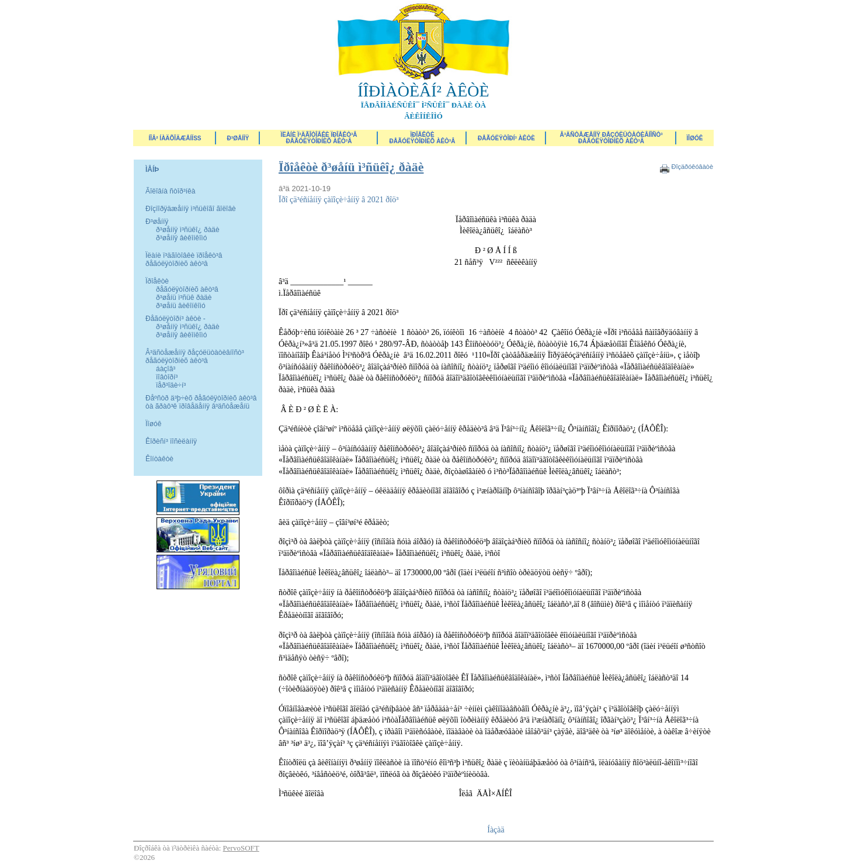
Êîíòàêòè (159, 459)
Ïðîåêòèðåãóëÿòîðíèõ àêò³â (423, 138)
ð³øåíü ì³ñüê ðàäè (183, 297)
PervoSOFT (241, 848)
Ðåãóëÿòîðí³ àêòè (506, 138)
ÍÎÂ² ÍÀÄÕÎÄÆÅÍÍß (174, 138)
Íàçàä (496, 829)
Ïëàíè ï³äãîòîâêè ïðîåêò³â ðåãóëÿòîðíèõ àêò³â (318, 138)
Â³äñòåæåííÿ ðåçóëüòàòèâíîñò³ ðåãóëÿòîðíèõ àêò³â (610, 138)
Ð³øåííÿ (238, 138)
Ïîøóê (153, 424)
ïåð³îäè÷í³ (171, 385)
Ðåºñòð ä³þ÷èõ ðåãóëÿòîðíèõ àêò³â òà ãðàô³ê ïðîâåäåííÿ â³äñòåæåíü (200, 402)
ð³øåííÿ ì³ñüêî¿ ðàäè (188, 230)
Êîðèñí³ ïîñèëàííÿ (171, 441)
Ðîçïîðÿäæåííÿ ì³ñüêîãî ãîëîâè (190, 209)
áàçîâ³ (165, 369)
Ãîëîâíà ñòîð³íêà (170, 191)
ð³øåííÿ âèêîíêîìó (181, 238)
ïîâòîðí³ (167, 377)
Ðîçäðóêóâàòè (692, 166)
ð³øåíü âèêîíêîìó (181, 306)
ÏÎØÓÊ (695, 138)
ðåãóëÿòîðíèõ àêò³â (187, 289)
